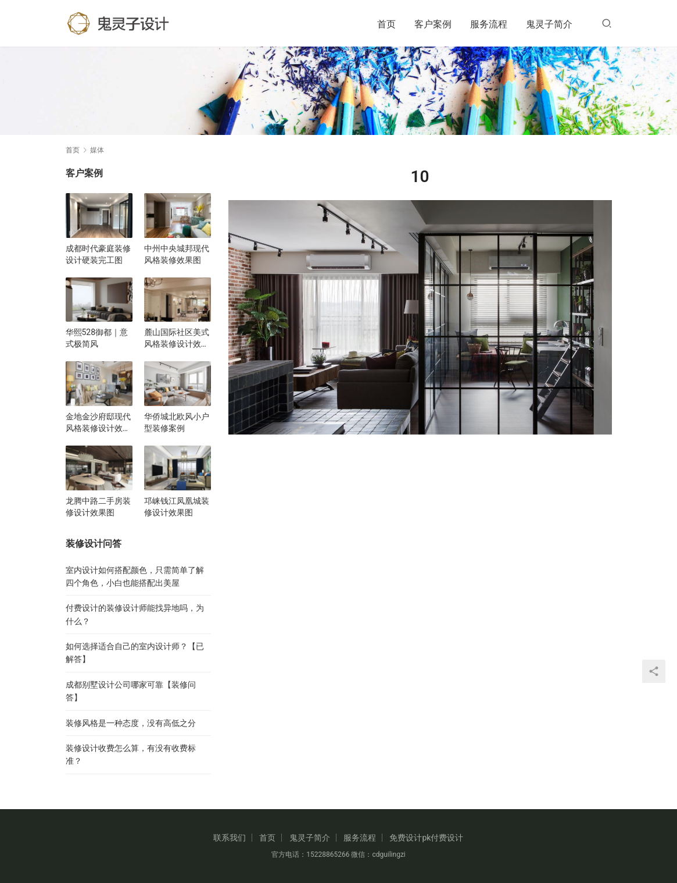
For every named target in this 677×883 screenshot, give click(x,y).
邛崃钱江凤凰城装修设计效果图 (176, 506)
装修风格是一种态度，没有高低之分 (131, 723)
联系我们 (229, 837)
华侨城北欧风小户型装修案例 (176, 422)
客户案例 (433, 24)
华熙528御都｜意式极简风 (97, 337)
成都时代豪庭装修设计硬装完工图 (98, 254)
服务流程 (488, 24)
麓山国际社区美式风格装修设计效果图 (176, 338)
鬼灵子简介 (549, 24)
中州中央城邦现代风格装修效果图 (176, 254)
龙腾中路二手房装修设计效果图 (98, 506)
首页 (386, 24)
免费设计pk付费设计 (426, 837)
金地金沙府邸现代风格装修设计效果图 (98, 423)
